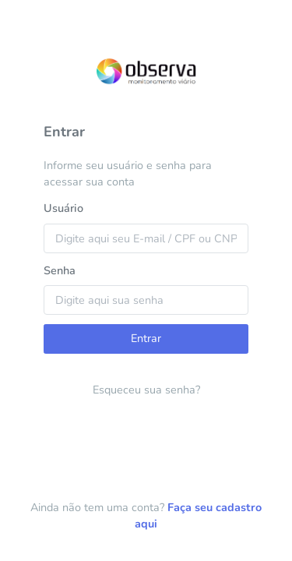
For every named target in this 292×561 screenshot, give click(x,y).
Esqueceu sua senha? (146, 389)
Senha (60, 270)
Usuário (63, 208)
